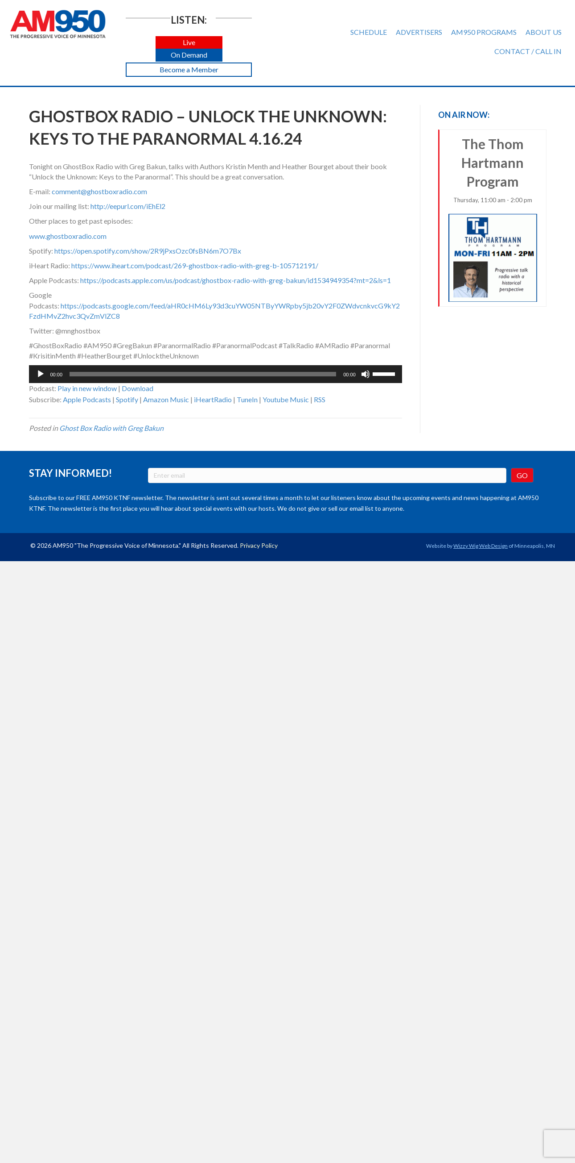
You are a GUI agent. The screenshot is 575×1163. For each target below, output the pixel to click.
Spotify (127, 399)
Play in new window (87, 388)
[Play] (40, 374)
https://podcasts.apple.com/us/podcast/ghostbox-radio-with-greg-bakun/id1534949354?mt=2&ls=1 (235, 280)
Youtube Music (286, 399)
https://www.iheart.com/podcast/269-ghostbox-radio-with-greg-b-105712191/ (194, 265)
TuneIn (247, 399)
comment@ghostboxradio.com (99, 191)
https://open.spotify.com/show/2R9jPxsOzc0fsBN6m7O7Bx (147, 250)
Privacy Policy (259, 545)
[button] (189, 42)
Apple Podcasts (87, 399)
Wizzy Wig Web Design (480, 545)
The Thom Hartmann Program (492, 219)
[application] (215, 374)
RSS (319, 399)
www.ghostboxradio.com (68, 236)
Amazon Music (166, 399)
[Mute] (365, 374)
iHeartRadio (213, 399)
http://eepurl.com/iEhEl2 (127, 206)
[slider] (203, 374)
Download (137, 388)
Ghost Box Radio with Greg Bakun (111, 428)
